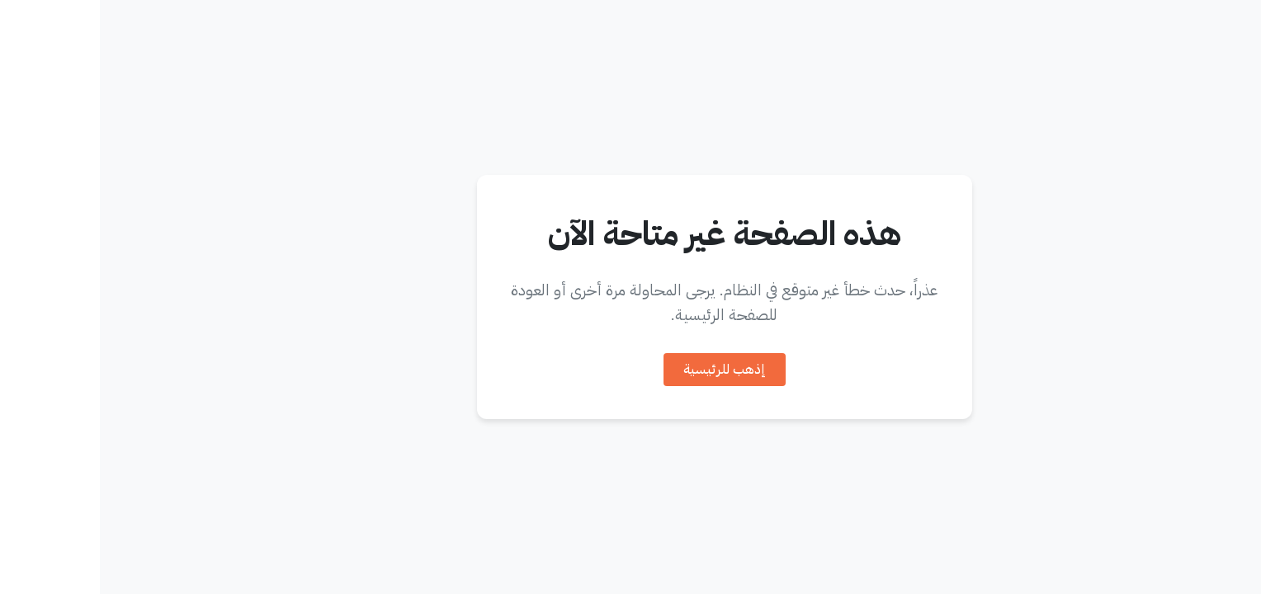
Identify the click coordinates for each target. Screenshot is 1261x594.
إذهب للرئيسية (624, 370)
